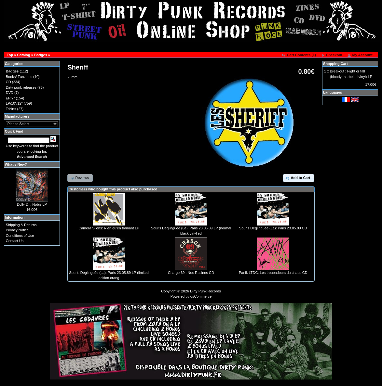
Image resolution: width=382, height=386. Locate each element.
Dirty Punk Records (205, 291)
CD (8, 82)
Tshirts (11, 109)
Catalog (23, 55)
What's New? (16, 164)
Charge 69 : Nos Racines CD (191, 273)
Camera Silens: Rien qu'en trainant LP (108, 228)
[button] (300, 55)
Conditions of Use (20, 236)
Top (10, 55)
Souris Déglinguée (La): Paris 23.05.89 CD (273, 228)
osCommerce (200, 296)
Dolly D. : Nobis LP (32, 204)
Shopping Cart (335, 64)
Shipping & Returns (21, 225)
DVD (9, 93)
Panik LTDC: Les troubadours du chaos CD (273, 273)
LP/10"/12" (14, 103)
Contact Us (14, 241)
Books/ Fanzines (19, 77)
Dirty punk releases (21, 87)
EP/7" (10, 98)
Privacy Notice (17, 230)
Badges (40, 55)
